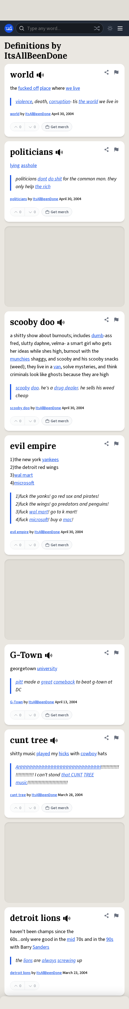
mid (71, 939)
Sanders (41, 947)
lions (28, 960)
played (43, 753)
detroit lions (20, 973)
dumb (97, 335)
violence (24, 101)
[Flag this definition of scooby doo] (116, 319)
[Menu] (120, 28)
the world (88, 101)
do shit (55, 178)
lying (15, 165)
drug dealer (66, 387)
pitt (19, 682)
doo (35, 387)
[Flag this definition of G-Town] (116, 652)
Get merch (57, 127)
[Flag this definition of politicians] (116, 149)
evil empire (19, 532)
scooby (23, 387)
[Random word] (96, 28)
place (45, 88)
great (46, 682)
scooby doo (20, 408)
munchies (20, 359)
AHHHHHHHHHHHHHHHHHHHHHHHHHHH (58, 767)
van (57, 366)
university (47, 668)
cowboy (89, 753)
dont (42, 178)
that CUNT (71, 774)
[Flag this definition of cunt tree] (116, 737)
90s (109, 939)
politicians (18, 199)
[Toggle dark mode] (110, 28)
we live (73, 88)
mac (67, 519)
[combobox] (59, 28)
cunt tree (18, 795)
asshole (29, 165)
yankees (50, 459)
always (49, 960)
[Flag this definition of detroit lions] (116, 915)
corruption (59, 101)
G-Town (16, 702)
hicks (64, 753)
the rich (42, 186)
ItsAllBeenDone (38, 114)
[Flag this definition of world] (116, 72)
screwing (66, 960)
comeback (64, 682)
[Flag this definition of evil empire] (116, 443)
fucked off (28, 88)
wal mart (23, 475)
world (15, 114)
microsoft (24, 482)
